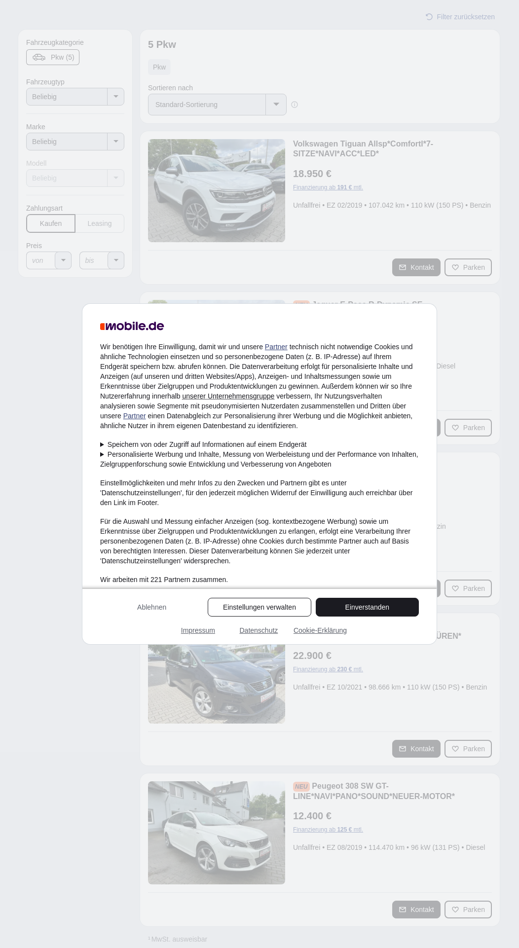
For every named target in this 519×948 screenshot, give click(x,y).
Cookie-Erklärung (320, 630)
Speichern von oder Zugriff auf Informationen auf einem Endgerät (207, 444)
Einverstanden (367, 607)
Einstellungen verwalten (259, 607)
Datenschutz (258, 630)
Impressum (198, 630)
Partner (276, 347)
